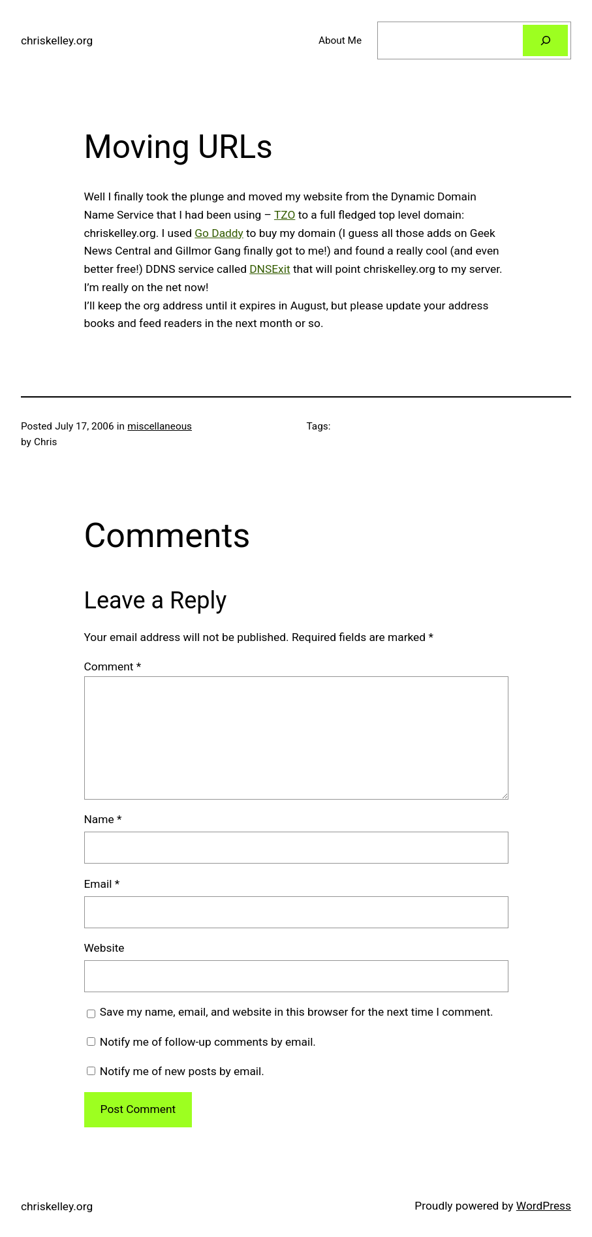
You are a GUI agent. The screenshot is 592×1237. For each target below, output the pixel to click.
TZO (284, 214)
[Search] (545, 40)
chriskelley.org (57, 40)
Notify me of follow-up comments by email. (208, 1041)
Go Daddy (219, 233)
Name (103, 819)
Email (102, 883)
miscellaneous (159, 426)
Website (104, 947)
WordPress (543, 1205)
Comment (113, 666)
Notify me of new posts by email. (182, 1071)
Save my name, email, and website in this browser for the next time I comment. (296, 1011)
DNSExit (269, 268)
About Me (340, 40)
